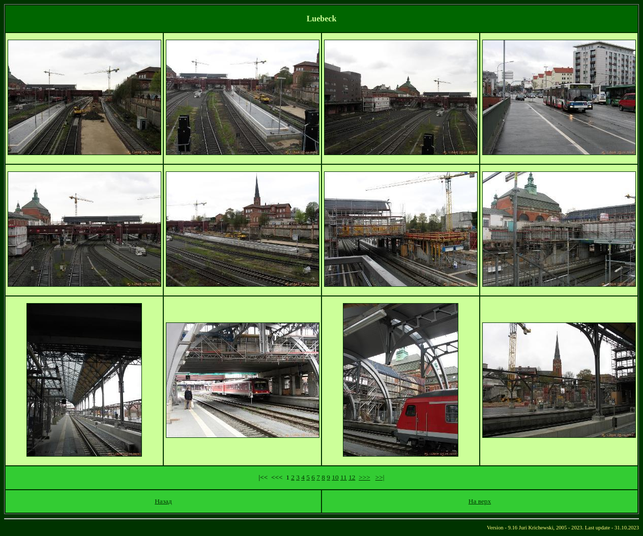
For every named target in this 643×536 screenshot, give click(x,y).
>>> (364, 477)
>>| (380, 477)
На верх (480, 501)
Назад (163, 501)
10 (335, 477)
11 (343, 477)
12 (351, 477)
